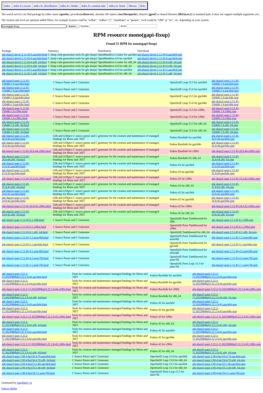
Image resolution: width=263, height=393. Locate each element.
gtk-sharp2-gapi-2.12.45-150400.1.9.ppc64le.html (15, 96)
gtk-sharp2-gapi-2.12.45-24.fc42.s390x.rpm (236, 206)
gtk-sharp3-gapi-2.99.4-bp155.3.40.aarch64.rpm (218, 364)
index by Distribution (45, 5)
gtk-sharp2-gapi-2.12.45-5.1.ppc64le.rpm (234, 244)
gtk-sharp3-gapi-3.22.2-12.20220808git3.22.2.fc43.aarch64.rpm (214, 303)
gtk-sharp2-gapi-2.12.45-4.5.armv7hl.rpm (235, 258)
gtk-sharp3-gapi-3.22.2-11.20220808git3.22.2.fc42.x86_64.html (24, 351)
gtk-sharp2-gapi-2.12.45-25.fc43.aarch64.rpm (225, 165)
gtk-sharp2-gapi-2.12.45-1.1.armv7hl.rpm (235, 265)
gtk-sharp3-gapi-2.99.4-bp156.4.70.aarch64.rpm (218, 356)
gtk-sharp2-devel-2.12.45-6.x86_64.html (24, 62)
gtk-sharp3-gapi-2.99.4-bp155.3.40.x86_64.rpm (218, 367)
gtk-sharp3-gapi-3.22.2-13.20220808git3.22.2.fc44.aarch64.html (24, 275)
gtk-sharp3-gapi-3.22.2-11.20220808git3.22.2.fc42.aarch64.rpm (214, 330)
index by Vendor (69, 5)
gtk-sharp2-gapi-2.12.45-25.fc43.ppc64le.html (15, 172)
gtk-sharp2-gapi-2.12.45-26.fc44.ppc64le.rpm (225, 144)
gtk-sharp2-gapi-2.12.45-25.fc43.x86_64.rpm (225, 186)
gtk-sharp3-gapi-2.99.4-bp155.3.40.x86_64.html (28, 367)
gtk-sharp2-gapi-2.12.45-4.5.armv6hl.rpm (235, 251)
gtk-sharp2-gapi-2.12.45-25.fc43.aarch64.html (15, 165)
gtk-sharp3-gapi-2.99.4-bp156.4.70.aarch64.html (29, 356)
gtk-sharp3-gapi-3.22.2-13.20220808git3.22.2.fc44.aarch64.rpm (214, 275)
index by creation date (93, 5)
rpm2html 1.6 (24, 382)
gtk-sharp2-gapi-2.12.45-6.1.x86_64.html (25, 232)
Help (142, 5)
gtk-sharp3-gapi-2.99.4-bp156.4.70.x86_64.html (28, 360)
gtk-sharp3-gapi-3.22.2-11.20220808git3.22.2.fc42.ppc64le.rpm (214, 337)
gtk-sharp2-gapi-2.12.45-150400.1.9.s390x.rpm (225, 110)
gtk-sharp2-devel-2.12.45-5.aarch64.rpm (159, 69)
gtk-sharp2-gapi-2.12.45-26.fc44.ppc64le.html (15, 144)
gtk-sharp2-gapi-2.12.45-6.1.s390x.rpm (233, 226)
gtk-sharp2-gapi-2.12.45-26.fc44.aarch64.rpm (225, 137)
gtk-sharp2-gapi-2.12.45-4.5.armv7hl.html (25, 258)
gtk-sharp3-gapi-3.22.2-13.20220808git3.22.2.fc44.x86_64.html (24, 296)
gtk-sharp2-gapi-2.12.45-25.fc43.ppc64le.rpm (225, 172)
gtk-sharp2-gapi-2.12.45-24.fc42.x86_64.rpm (225, 213)
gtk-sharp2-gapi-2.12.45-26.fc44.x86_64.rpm (225, 158)
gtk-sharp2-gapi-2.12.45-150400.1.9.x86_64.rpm (225, 124)
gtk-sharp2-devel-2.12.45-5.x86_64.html (24, 73)
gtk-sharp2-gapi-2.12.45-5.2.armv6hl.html (25, 237)
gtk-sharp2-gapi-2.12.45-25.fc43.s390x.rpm (236, 178)
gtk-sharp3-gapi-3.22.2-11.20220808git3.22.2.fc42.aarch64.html (24, 330)
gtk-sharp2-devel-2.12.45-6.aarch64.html (24, 54)
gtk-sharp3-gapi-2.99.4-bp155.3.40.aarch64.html (29, 364)
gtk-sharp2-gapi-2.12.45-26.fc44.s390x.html (26, 151)
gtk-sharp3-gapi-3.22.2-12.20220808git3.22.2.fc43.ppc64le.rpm (214, 310)
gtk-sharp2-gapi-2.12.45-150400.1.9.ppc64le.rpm (225, 96)
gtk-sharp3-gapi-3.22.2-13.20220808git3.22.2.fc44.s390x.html (36, 289)
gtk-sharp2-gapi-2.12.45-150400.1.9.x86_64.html (15, 124)
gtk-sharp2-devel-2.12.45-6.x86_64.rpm (159, 62)
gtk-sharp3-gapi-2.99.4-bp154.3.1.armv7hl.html (28, 373)
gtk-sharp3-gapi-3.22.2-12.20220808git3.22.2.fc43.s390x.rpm (226, 316)
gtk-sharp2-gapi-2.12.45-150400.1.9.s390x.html (15, 110)
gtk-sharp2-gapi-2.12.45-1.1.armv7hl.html (25, 265)
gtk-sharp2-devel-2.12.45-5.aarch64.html (24, 69)
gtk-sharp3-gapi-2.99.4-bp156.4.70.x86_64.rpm (218, 360)
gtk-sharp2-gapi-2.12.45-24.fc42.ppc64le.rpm (225, 199)
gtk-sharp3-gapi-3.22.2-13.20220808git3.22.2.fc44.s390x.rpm (226, 289)
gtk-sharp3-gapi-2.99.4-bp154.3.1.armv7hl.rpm (218, 373)
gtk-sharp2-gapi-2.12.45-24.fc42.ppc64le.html (15, 199)
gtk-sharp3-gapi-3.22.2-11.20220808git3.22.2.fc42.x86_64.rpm (214, 351)
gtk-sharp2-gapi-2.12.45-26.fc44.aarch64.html (15, 137)
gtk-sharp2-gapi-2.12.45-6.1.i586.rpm (232, 220)
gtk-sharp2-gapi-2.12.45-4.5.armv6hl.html (25, 251)
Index (7, 5)
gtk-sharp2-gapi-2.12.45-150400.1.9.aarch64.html (15, 82)
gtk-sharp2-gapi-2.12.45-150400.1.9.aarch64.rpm (225, 82)
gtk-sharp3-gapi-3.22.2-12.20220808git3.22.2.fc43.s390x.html (36, 316)
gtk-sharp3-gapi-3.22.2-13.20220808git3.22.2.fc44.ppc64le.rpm (214, 282)
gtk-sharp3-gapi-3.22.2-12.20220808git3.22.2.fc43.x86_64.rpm (214, 324)
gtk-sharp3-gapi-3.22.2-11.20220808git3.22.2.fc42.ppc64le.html (24, 337)
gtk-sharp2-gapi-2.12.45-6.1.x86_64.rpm (234, 232)
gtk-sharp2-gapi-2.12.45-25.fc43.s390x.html (26, 178)
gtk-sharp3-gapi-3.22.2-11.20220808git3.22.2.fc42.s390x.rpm (226, 344)
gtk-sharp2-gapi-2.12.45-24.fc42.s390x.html (26, 206)
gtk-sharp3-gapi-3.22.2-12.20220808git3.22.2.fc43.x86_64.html (24, 324)
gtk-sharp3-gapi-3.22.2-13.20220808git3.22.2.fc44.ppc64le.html (24, 282)
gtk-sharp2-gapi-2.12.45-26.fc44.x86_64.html (15, 158)
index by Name (117, 5)
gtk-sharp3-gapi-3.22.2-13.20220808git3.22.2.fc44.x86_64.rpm (214, 296)
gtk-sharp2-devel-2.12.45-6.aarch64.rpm (159, 54)
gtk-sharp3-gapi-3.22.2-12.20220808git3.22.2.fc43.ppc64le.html (24, 310)
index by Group (22, 5)
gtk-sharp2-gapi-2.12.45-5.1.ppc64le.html (25, 244)
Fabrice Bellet (9, 388)
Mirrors (132, 5)
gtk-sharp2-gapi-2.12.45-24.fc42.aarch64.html (15, 192)
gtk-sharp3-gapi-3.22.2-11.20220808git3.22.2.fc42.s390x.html (36, 344)
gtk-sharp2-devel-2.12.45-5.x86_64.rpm (159, 73)
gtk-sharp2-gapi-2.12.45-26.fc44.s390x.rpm (236, 151)
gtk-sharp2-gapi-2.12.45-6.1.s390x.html (24, 226)
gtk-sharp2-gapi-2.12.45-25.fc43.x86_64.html (15, 186)
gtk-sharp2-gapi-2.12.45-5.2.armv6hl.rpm (235, 237)
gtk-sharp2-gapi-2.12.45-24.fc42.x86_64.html (15, 213)
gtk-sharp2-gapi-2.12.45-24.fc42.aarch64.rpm (225, 192)
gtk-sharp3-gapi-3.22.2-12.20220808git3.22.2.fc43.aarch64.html (24, 303)
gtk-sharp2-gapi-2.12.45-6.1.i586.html (23, 220)
